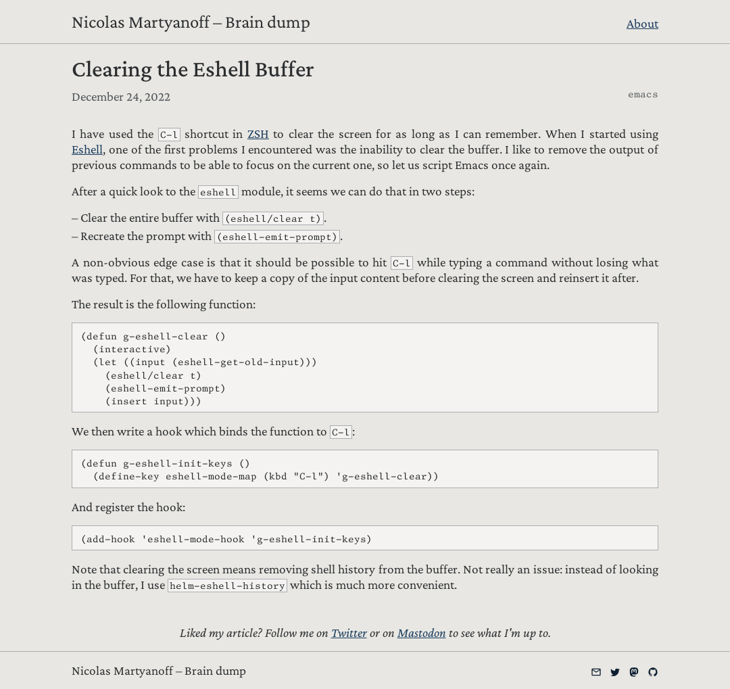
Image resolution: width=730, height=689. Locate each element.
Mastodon (421, 632)
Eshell (87, 149)
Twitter (349, 632)
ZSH (258, 133)
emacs (643, 94)
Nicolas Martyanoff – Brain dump (191, 21)
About (642, 23)
